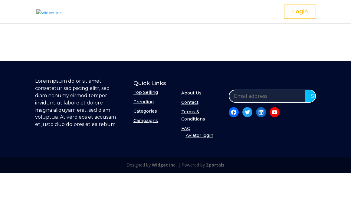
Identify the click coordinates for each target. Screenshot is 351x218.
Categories (145, 111)
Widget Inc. (164, 165)
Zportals (215, 165)
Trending (143, 101)
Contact (189, 102)
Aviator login (199, 135)
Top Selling (145, 92)
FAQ (186, 128)
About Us (191, 93)
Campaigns (145, 120)
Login (300, 11)
